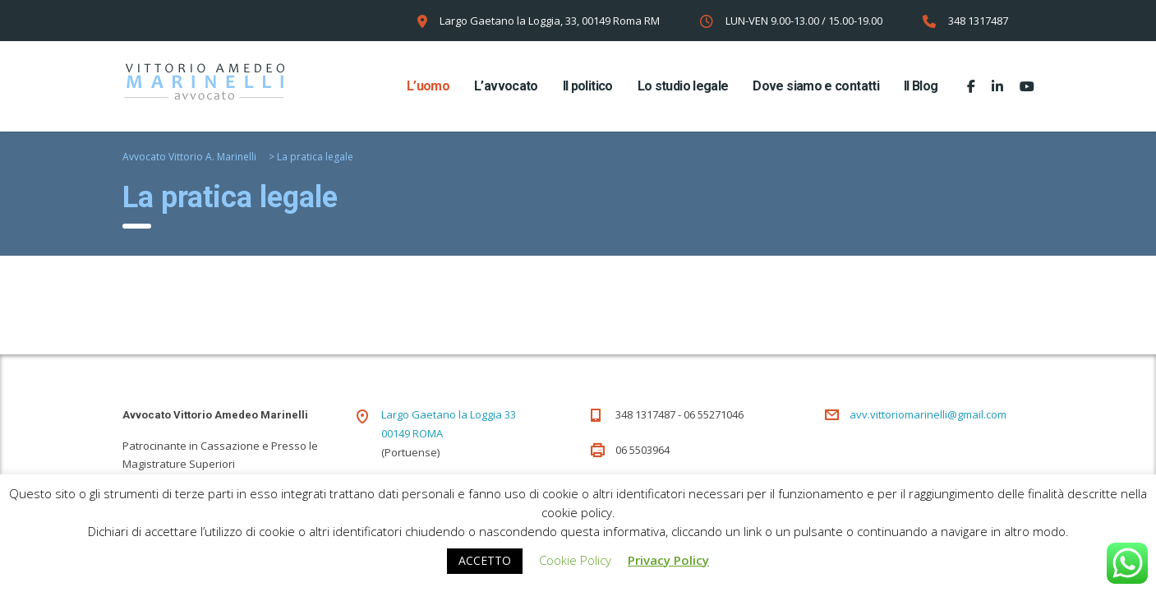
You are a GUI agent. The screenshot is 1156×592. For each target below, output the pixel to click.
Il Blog (921, 86)
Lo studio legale (683, 86)
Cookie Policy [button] (575, 560)
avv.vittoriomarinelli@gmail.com (928, 414)
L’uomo (428, 86)
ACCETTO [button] (484, 560)
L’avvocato (506, 86)
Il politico (588, 86)
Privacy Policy (668, 560)
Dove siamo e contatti (816, 86)
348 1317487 (978, 20)
